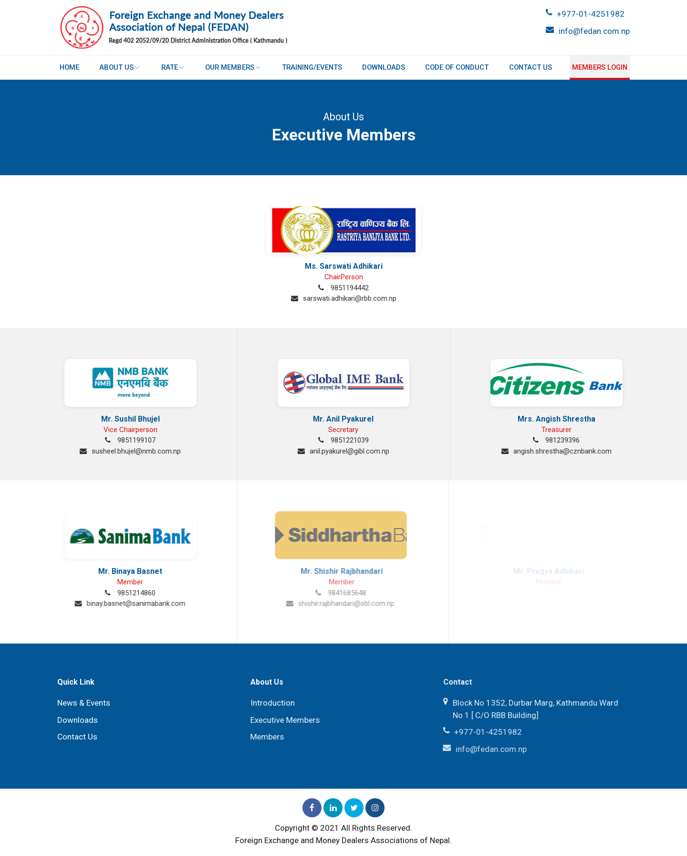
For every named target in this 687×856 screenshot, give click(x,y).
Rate (173, 67)
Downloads (383, 67)
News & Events (82, 703)
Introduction (270, 703)
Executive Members (282, 720)
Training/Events (311, 67)
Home (70, 67)
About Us (120, 67)
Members (264, 736)
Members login (599, 67)
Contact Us (530, 67)
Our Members (233, 67)
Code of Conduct (457, 67)
